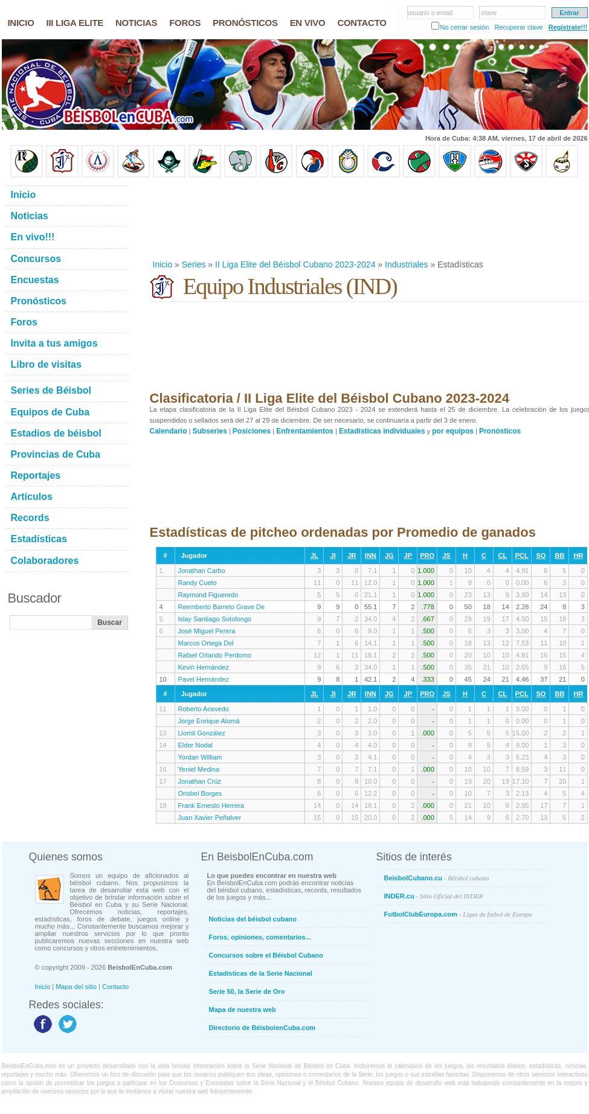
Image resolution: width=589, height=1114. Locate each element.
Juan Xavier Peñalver (210, 817)
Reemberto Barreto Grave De (221, 606)
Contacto (115, 986)
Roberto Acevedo (203, 708)
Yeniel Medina (199, 769)
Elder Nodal (195, 745)
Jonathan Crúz (200, 781)
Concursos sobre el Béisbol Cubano (266, 955)
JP (408, 555)
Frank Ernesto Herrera (211, 805)
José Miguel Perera (207, 631)
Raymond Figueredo (208, 594)
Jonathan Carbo (201, 570)
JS (446, 555)
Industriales (406, 264)
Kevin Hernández (203, 667)
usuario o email (430, 12)
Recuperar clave (518, 27)
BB (559, 555)
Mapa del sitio (76, 986)
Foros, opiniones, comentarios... (260, 937)
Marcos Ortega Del (206, 643)
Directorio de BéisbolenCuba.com (262, 1027)
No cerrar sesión (464, 27)
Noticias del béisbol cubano (253, 919)
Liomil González (201, 733)
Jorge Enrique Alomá (209, 721)
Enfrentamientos (304, 431)
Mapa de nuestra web (242, 1009)
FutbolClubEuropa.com (458, 914)
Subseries (210, 431)
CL (502, 555)
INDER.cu (433, 896)
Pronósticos (500, 431)
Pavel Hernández (203, 679)
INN (370, 555)
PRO (427, 555)
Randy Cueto (197, 582)
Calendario (168, 431)
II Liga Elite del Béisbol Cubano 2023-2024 (295, 264)
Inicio (163, 264)
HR (578, 555)
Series (194, 264)
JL (314, 555)
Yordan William (200, 757)
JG (389, 555)
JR (351, 555)
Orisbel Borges (200, 793)
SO (541, 555)
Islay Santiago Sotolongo (215, 619)
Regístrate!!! (568, 27)
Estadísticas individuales (382, 431)
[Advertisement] (189, 218)
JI (333, 555)
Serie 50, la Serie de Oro (247, 991)
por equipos (453, 431)
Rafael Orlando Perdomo (215, 655)
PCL (522, 555)
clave (489, 12)
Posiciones (252, 431)
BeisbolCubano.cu (436, 878)
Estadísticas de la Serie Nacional (260, 973)
